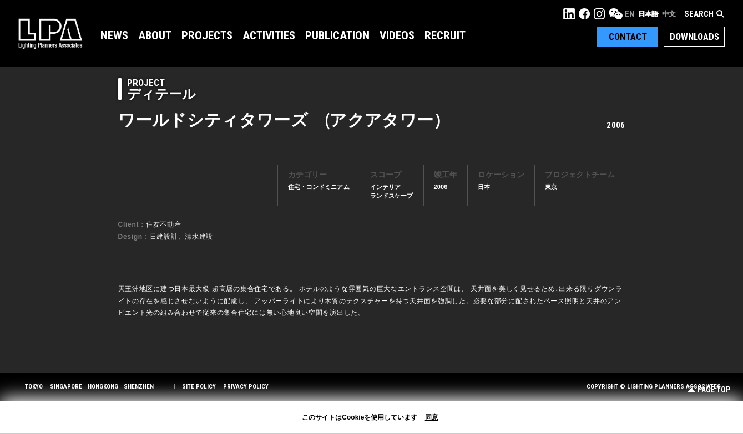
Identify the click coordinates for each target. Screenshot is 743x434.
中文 (668, 14)
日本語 (648, 14)
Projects (206, 35)
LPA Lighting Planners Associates (50, 33)
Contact (628, 36)
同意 (431, 417)
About (154, 35)
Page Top (709, 390)
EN (629, 14)
